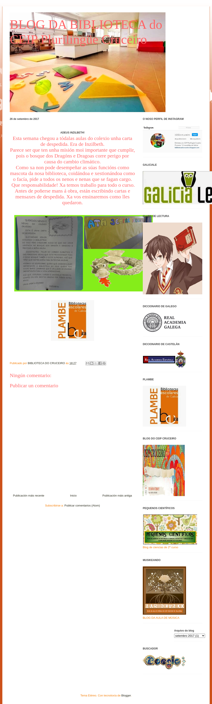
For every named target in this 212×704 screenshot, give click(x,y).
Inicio (73, 495)
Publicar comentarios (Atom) (82, 505)
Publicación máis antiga (117, 495)
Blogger (126, 695)
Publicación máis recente (28, 495)
